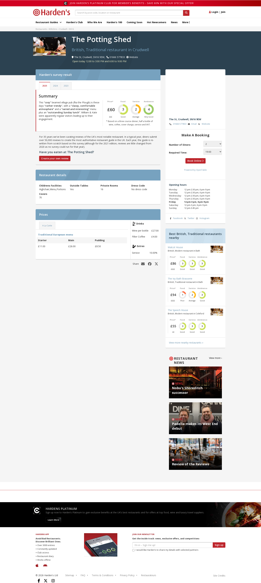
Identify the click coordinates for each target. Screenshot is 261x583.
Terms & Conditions (102, 575)
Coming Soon (134, 22)
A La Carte (47, 225)
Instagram (202, 218)
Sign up (219, 544)
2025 (44, 85)
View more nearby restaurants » (186, 342)
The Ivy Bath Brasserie (180, 278)
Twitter (188, 218)
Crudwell (63, 29)
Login (213, 12)
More (186, 22)
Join (223, 12)
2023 (66, 85)
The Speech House (178, 310)
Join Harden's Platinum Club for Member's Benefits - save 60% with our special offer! (132, 3)
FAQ (83, 575)
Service (135, 101)
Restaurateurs (148, 575)
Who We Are (94, 22)
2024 (55, 85)
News (174, 22)
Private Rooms (109, 185)
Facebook (176, 218)
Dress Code (138, 185)
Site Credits (219, 575)
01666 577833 (177, 124)
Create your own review (54, 158)
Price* (110, 101)
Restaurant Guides (49, 22)
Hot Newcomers (156, 22)
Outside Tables (79, 185)
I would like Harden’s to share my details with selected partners (165, 549)
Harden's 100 (114, 22)
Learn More (53, 519)
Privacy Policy (127, 575)
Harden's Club (74, 22)
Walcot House (175, 247)
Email (192, 124)
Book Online (195, 160)
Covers (43, 194)
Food (123, 101)
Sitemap (69, 575)
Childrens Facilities (50, 185)
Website (204, 124)
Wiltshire (53, 29)
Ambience (149, 101)
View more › (215, 358)
